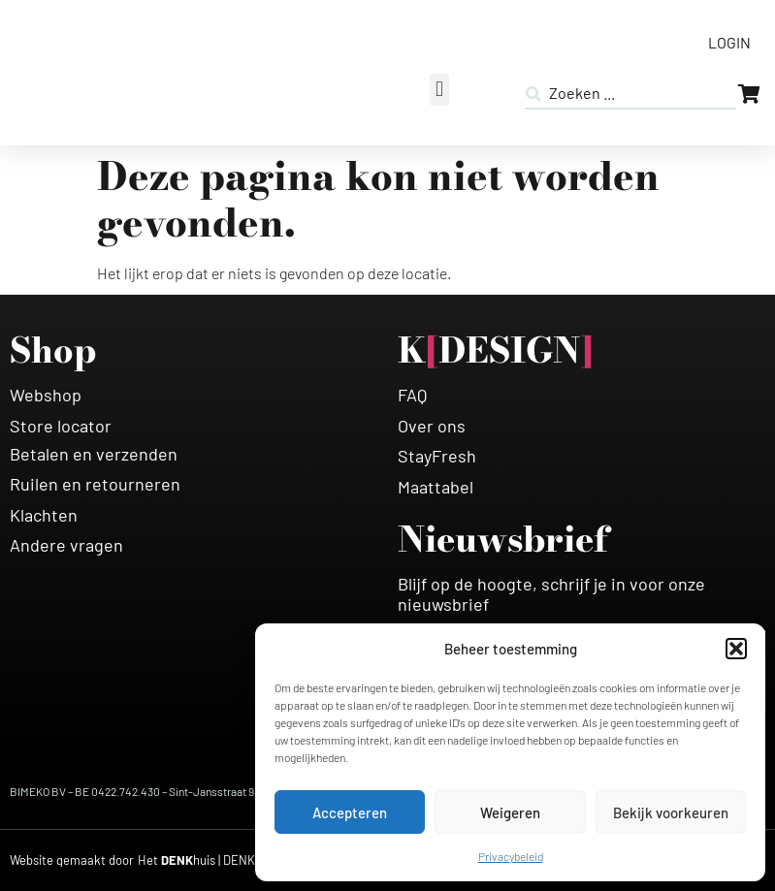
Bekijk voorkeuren (670, 812)
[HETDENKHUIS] (198, 860)
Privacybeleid (510, 856)
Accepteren (349, 812)
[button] (736, 648)
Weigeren (510, 812)
